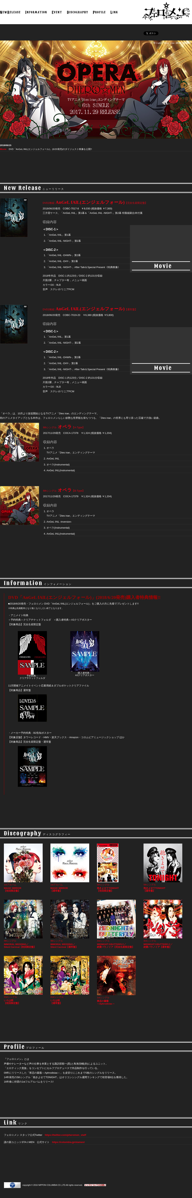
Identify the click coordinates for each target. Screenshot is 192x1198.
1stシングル (117, 980)
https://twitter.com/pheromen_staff (65, 1134)
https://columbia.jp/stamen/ (68, 1142)
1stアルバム (24, 868)
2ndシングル (24, 980)
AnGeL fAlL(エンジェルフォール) (95, 202)
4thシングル (24, 924)
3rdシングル (117, 924)
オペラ (64, 426)
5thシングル (117, 868)
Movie (3, 149)
